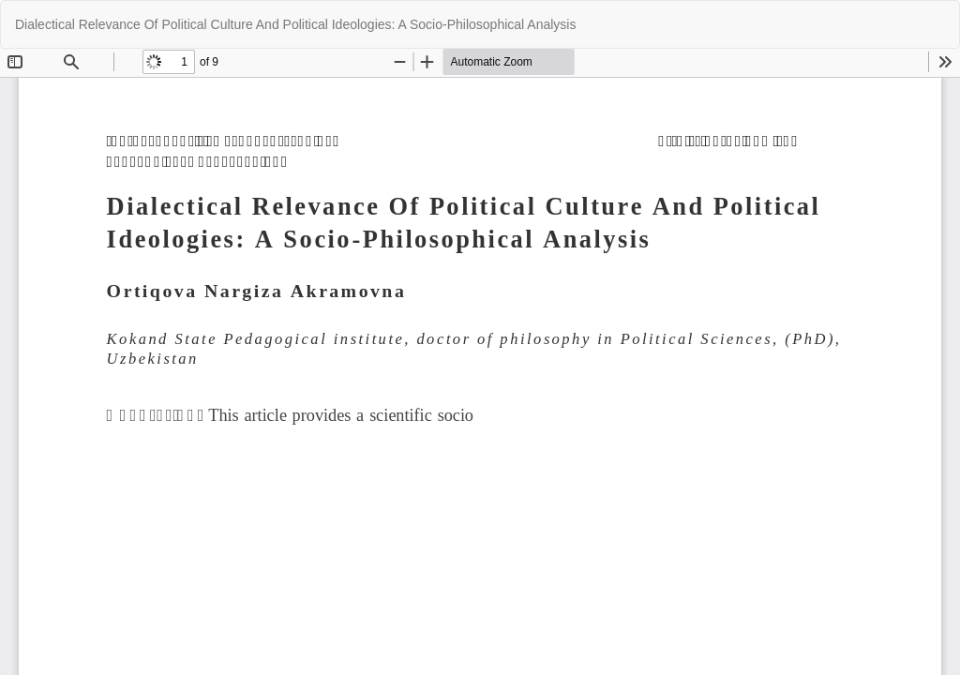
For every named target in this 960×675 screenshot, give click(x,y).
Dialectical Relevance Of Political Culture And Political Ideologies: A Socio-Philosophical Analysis (295, 24)
